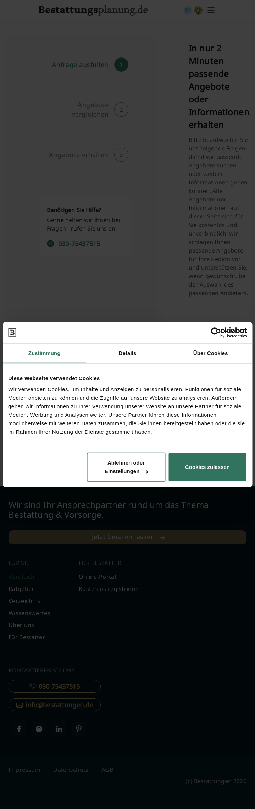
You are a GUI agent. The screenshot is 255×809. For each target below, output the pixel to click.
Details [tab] (128, 353)
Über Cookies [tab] (210, 353)
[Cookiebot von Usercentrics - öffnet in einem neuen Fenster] (216, 332)
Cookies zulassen (207, 467)
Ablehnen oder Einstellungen (126, 467)
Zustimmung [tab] (44, 353)
